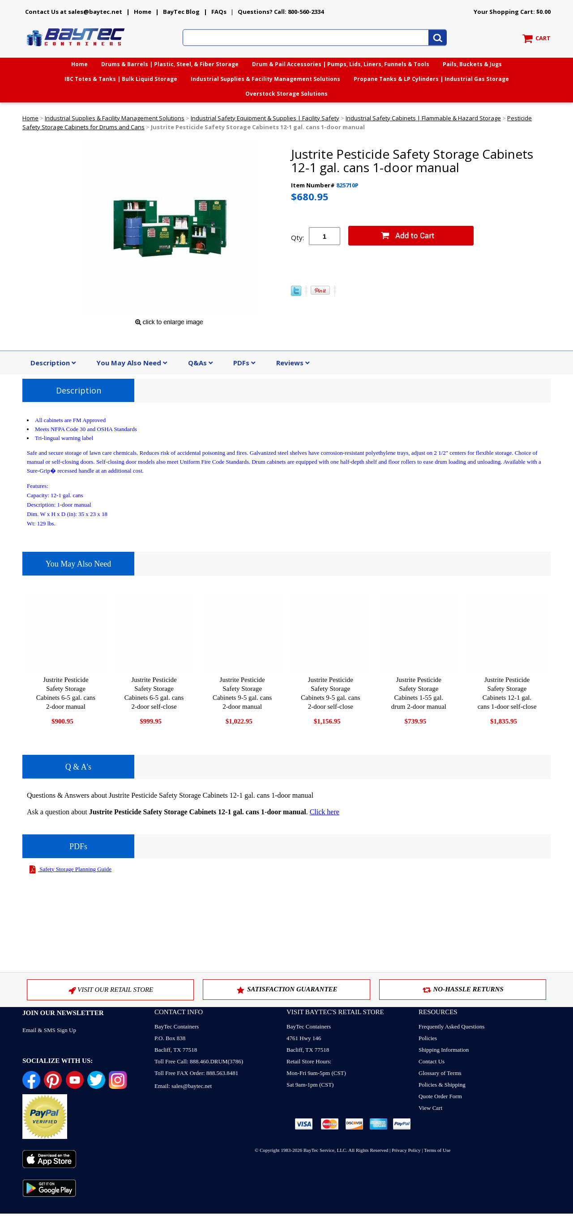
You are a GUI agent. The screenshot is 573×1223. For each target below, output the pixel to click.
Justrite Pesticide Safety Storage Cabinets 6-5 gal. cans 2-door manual (65, 693)
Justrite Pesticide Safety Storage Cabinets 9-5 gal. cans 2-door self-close (330, 693)
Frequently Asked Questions (451, 1026)
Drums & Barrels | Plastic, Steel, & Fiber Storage (170, 64)
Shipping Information (444, 1049)
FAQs (219, 12)
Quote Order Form (440, 1096)
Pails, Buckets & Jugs (472, 64)
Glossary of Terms (440, 1073)
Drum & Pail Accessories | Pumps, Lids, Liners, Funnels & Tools (340, 64)
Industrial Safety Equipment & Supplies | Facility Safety (265, 118)
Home (142, 12)
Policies (428, 1038)
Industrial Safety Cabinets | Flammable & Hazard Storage (423, 118)
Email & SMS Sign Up (49, 1030)
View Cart (430, 1108)
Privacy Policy (406, 1150)
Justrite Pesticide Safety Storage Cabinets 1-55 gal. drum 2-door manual (418, 693)
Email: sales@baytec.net (183, 1086)
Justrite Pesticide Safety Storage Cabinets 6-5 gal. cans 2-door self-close (154, 693)
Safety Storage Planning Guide (69, 869)
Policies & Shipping (442, 1084)
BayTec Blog (181, 12)
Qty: (297, 237)
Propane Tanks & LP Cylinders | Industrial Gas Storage (431, 79)
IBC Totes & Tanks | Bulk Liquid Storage (120, 79)
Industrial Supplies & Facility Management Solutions (265, 79)
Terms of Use (437, 1150)
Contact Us (432, 1061)
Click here (324, 812)
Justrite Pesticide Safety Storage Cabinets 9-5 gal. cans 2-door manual (242, 693)
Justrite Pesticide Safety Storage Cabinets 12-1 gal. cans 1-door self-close (507, 693)
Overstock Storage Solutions (286, 93)
